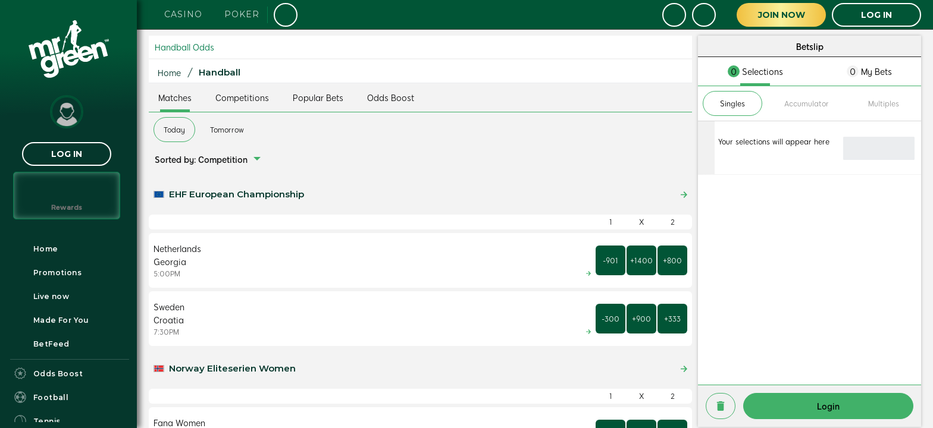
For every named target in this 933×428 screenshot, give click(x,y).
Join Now (781, 15)
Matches (175, 97)
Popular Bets (318, 97)
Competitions (242, 97)
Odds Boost (390, 97)
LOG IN (66, 154)
